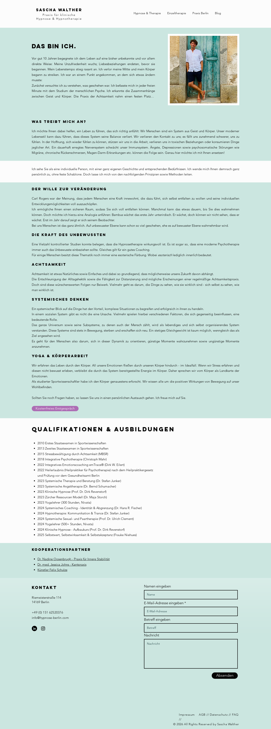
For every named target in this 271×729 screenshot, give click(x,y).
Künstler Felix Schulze (52, 570)
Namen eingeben (157, 586)
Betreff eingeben (157, 619)
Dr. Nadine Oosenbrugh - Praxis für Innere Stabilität (73, 559)
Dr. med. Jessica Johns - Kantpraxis (61, 564)
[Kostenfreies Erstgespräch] (55, 408)
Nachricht (151, 635)
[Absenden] (225, 675)
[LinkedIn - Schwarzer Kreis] (34, 628)
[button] (147, 13)
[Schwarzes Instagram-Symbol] (43, 628)
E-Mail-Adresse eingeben (164, 603)
